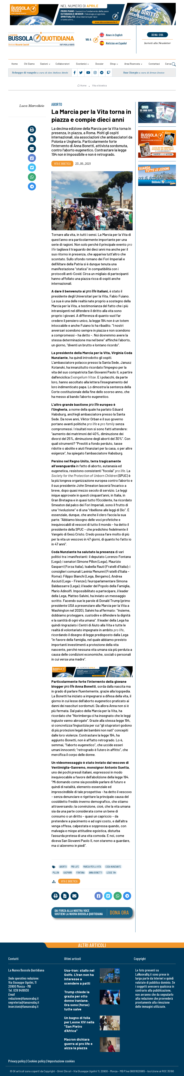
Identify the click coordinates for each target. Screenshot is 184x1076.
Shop (113, 63)
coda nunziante (113, 866)
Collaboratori (63, 63)
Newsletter (157, 43)
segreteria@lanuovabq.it (23, 1002)
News (114, 35)
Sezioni (44, 63)
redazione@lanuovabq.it (23, 998)
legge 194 (111, 872)
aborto (63, 866)
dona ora (157, 35)
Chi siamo (29, 63)
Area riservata (132, 63)
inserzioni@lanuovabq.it (23, 1006)
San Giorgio (130, 72)
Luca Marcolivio (31, 105)
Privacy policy (17, 1061)
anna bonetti (95, 872)
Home (15, 63)
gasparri (67, 872)
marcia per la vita (92, 866)
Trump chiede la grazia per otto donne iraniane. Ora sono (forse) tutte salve (76, 1000)
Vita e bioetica (99, 85)
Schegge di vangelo (24, 72)
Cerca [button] (170, 64)
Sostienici (81, 63)
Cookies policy (36, 1061)
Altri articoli (92, 945)
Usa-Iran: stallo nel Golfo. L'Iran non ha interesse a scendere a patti (79, 976)
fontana (80, 872)
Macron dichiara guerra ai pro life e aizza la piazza (78, 1043)
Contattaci (154, 63)
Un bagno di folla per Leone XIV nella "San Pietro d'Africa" (79, 1024)
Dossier (99, 63)
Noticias (116, 43)
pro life (75, 866)
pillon (56, 872)
